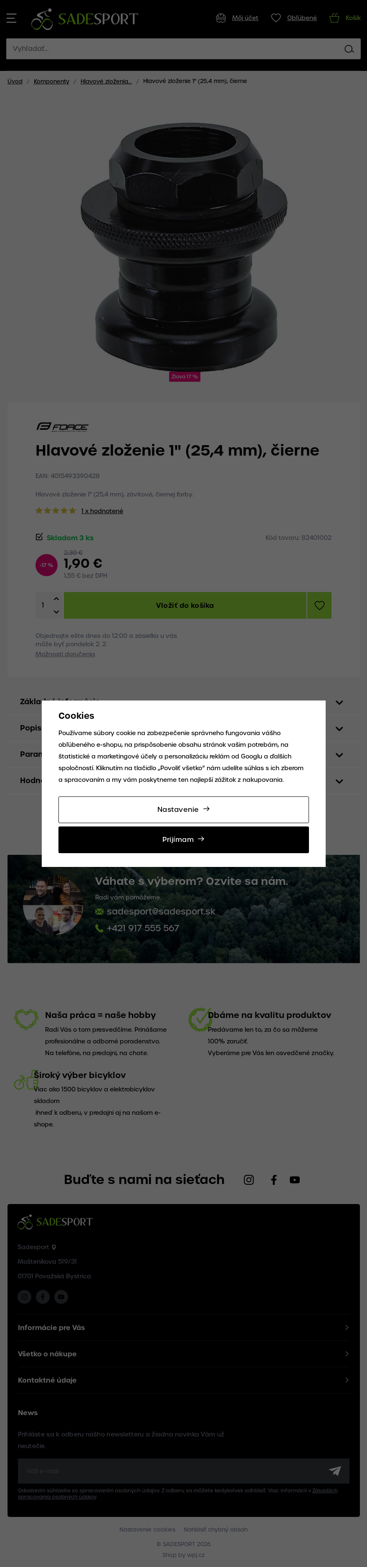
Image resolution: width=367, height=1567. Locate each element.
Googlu (251, 756)
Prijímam (178, 839)
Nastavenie (178, 809)
